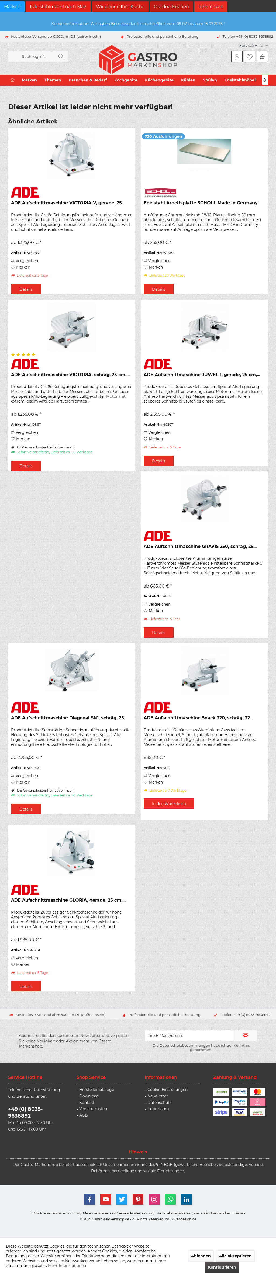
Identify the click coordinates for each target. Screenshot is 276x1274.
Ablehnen (201, 1256)
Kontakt (86, 1102)
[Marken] (29, 80)
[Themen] (53, 80)
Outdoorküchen (171, 6)
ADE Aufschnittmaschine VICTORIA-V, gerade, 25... (68, 202)
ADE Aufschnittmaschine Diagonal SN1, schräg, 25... (69, 717)
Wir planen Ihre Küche (120, 6)
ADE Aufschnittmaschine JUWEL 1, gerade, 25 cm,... (202, 374)
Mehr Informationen (67, 1265)
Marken (12, 6)
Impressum (158, 1108)
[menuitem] (251, 45)
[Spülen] (210, 80)
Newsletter (157, 1096)
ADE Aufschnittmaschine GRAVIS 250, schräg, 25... (200, 546)
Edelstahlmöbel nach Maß (58, 6)
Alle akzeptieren (235, 1256)
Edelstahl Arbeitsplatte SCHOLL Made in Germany (201, 202)
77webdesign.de (183, 1219)
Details (26, 289)
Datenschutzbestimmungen (185, 1045)
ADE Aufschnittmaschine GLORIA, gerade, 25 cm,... (68, 900)
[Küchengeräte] (159, 80)
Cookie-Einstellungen (167, 1089)
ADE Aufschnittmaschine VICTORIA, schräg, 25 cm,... (70, 374)
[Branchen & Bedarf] (88, 80)
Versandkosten (93, 1108)
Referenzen (210, 6)
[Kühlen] (188, 80)
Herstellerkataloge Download (96, 1092)
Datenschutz (159, 1102)
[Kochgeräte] (126, 80)
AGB (83, 1115)
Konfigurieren (222, 1267)
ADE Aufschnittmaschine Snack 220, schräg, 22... (198, 717)
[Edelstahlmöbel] (240, 80)
